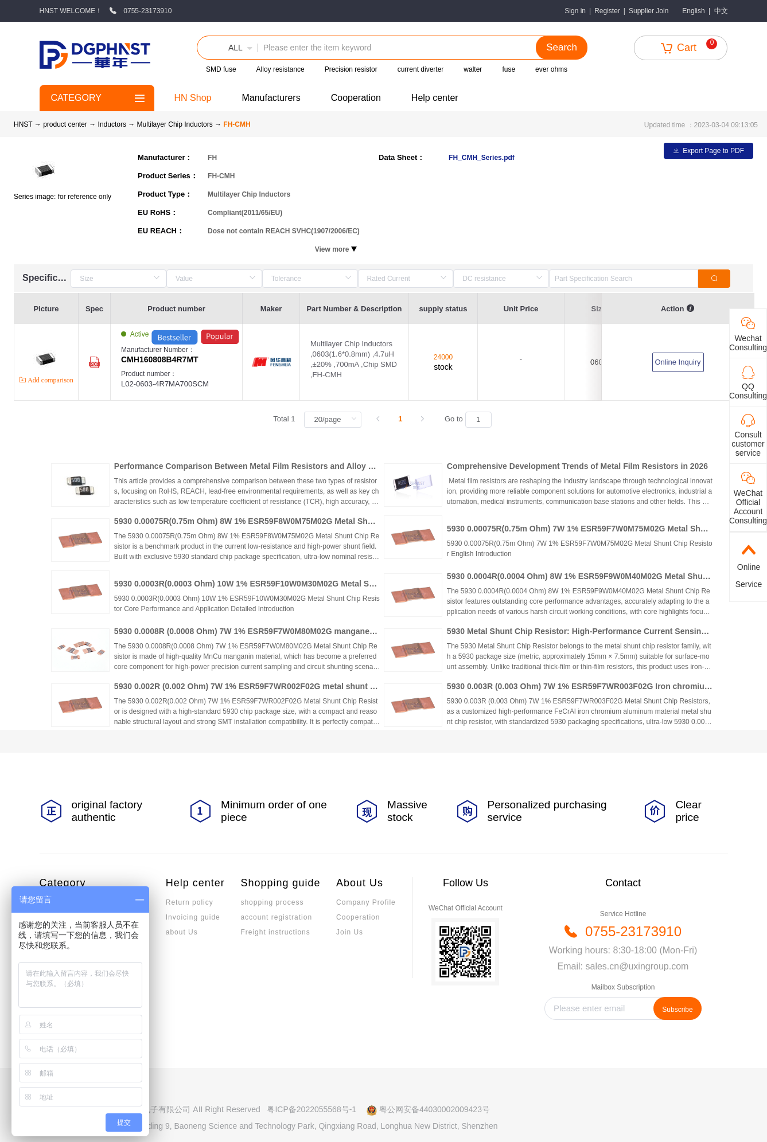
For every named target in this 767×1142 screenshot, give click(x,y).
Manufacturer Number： (181, 355)
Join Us (349, 932)
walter (473, 69)
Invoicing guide (193, 917)
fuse (508, 69)
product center (65, 124)
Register (607, 11)
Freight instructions (275, 932)
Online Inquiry (677, 362)
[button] (227, 48)
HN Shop (193, 98)
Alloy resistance (280, 69)
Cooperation (356, 98)
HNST (23, 124)
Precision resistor (351, 69)
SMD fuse (221, 69)
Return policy (189, 902)
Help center (434, 98)
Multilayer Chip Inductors (176, 124)
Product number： (181, 379)
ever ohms (551, 69)
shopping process (271, 902)
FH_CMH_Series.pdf (482, 158)
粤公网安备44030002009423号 (434, 1109)
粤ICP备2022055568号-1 (311, 1109)
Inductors (113, 124)
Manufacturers (271, 98)
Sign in (575, 11)
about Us (182, 932)
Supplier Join (648, 11)
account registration (276, 917)
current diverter (421, 69)
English (693, 11)
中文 (721, 11)
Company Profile (366, 902)
